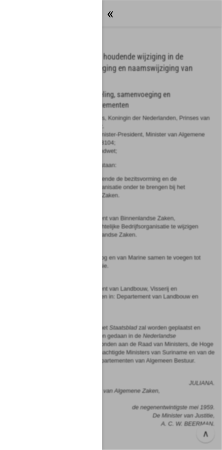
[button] (111, 225)
